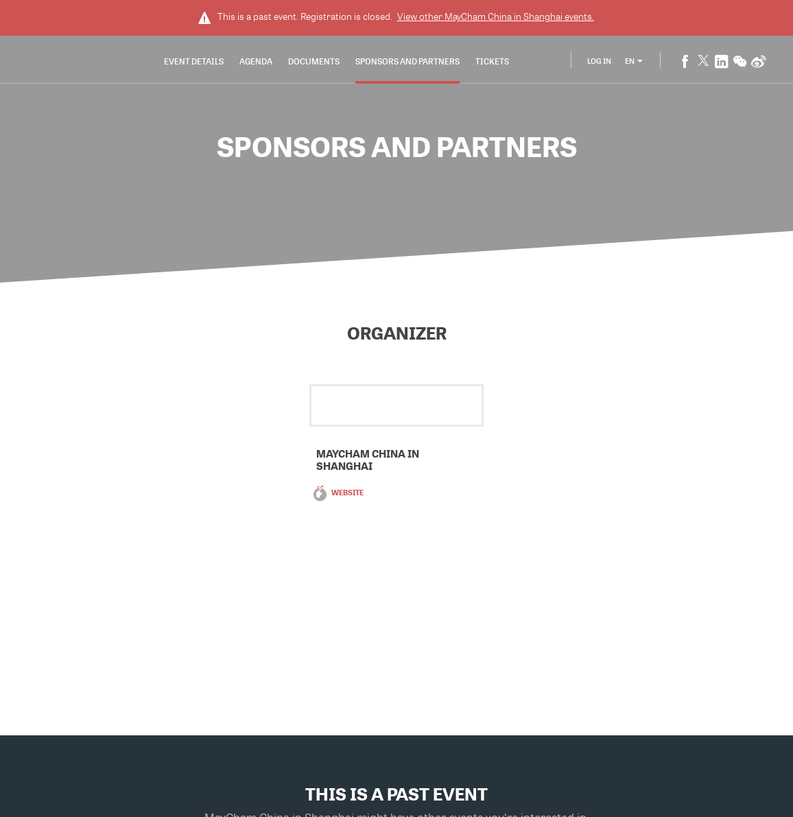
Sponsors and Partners (407, 61)
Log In (599, 61)
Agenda (255, 61)
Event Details (194, 61)
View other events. (495, 16)
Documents (314, 61)
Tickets (492, 61)
